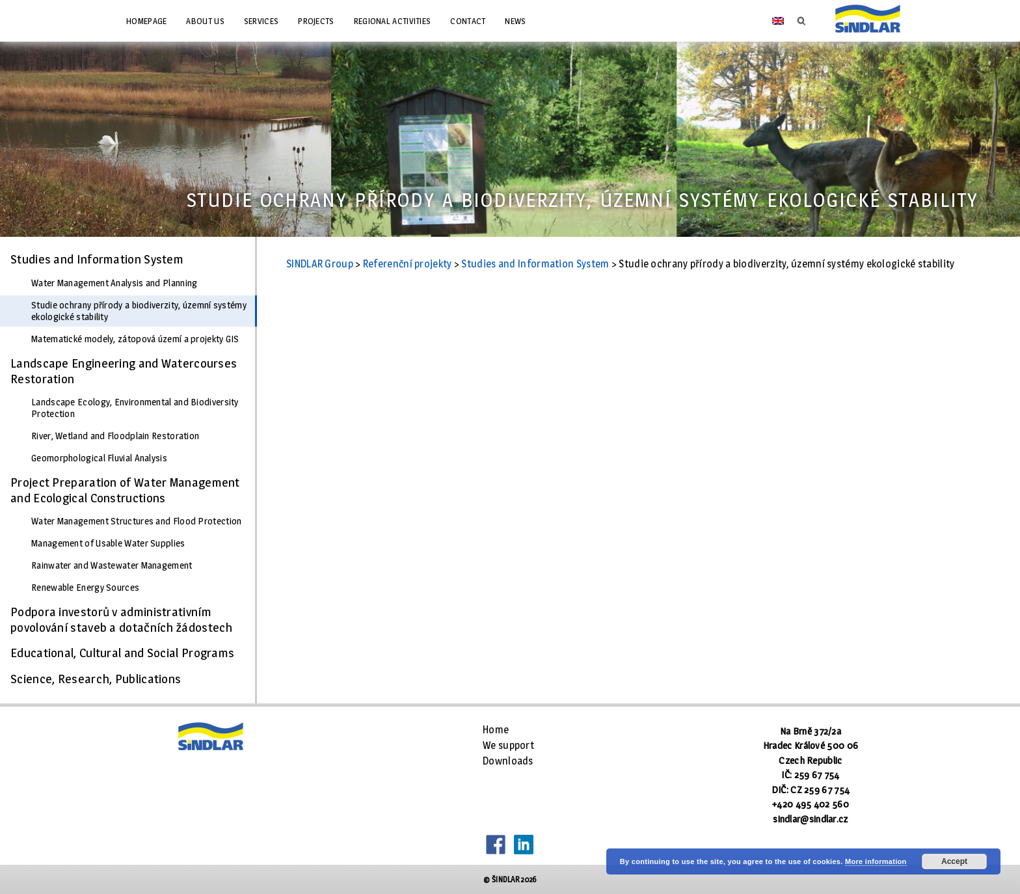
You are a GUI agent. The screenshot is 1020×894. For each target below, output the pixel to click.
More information (876, 861)
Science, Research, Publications (95, 678)
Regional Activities (392, 21)
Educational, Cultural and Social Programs (122, 652)
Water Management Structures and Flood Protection (136, 521)
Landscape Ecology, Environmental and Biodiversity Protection (135, 408)
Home (496, 730)
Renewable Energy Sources (85, 587)
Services (261, 21)
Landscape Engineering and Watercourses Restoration (123, 370)
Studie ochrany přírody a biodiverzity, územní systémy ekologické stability (139, 311)
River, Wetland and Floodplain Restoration (115, 436)
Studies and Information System (96, 259)
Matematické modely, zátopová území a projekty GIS (135, 339)
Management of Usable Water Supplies (108, 543)
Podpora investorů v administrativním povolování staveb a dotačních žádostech (121, 619)
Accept (954, 861)
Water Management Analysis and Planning (114, 283)
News (515, 21)
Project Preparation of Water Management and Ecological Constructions (125, 490)
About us (205, 21)
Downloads (508, 761)
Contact (467, 21)
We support (508, 745)
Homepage (146, 21)
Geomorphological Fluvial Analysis (99, 458)
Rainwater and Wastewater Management (112, 565)
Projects (316, 21)
